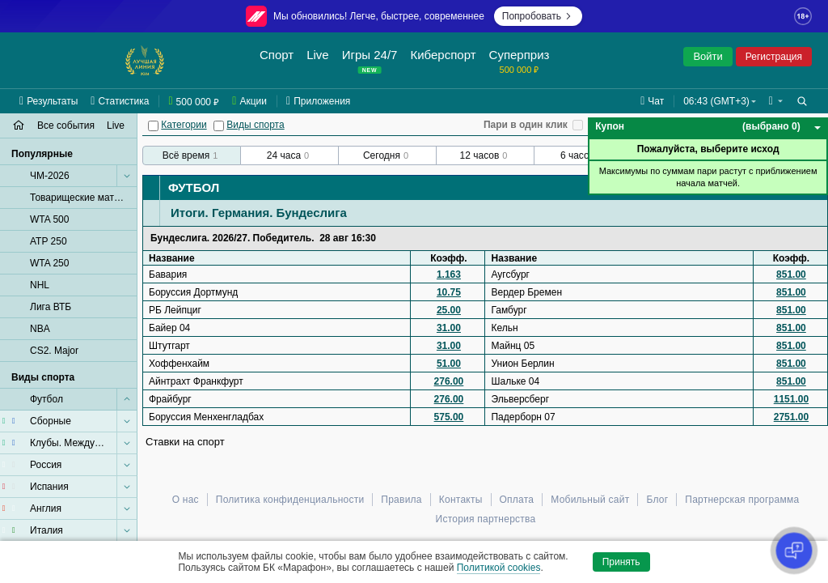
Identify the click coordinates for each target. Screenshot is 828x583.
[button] (776, 101)
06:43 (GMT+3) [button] (716, 101)
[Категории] (153, 126)
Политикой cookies (499, 567)
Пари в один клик (526, 124)
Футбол (193, 187)
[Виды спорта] (218, 126)
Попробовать (538, 16)
